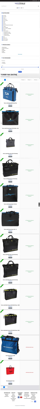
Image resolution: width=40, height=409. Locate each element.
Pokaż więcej (20, 54)
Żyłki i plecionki (5, 40)
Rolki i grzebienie (5, 27)
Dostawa (13, 395)
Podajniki (4, 26)
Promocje (3, 63)
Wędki (4, 36)
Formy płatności (13, 398)
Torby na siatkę (6, 34)
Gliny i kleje (4, 16)
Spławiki (4, 29)
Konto (13, 394)
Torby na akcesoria (6, 35)
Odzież (4, 22)
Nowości (3, 62)
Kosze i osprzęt (5, 20)
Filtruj (20, 71)
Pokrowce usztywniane (7, 33)
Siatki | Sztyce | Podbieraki (7, 28)
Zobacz (10, 131)
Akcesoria (4, 15)
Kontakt (38, 0)
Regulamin (6, 394)
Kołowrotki (5, 19)
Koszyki (4, 21)
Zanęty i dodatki (5, 39)
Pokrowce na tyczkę (6, 32)
